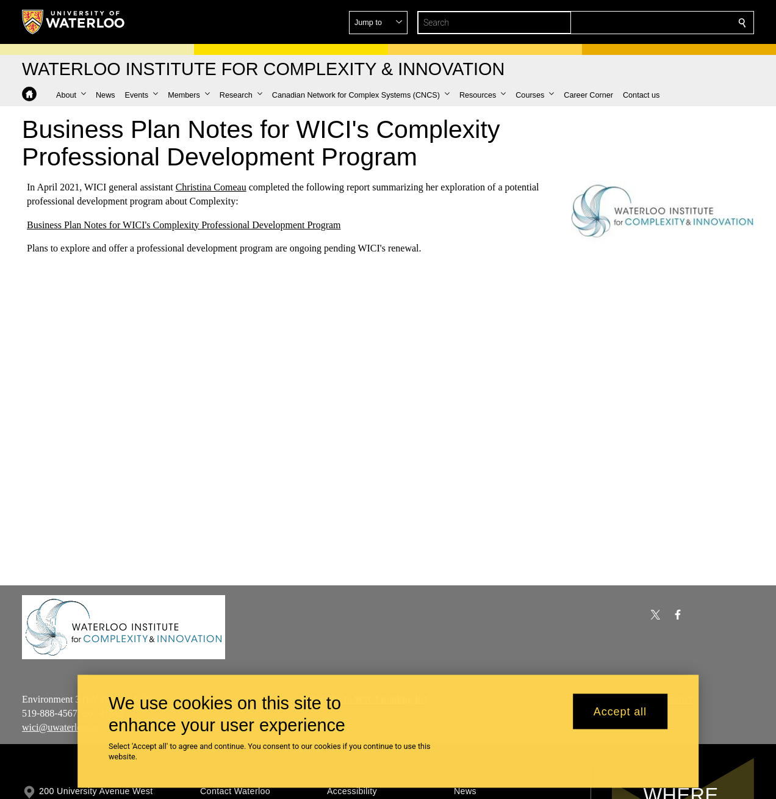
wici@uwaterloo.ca (60, 726)
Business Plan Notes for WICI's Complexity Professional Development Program (184, 225)
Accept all (620, 711)
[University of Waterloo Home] (74, 22)
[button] (654, 23)
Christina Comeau (211, 187)
